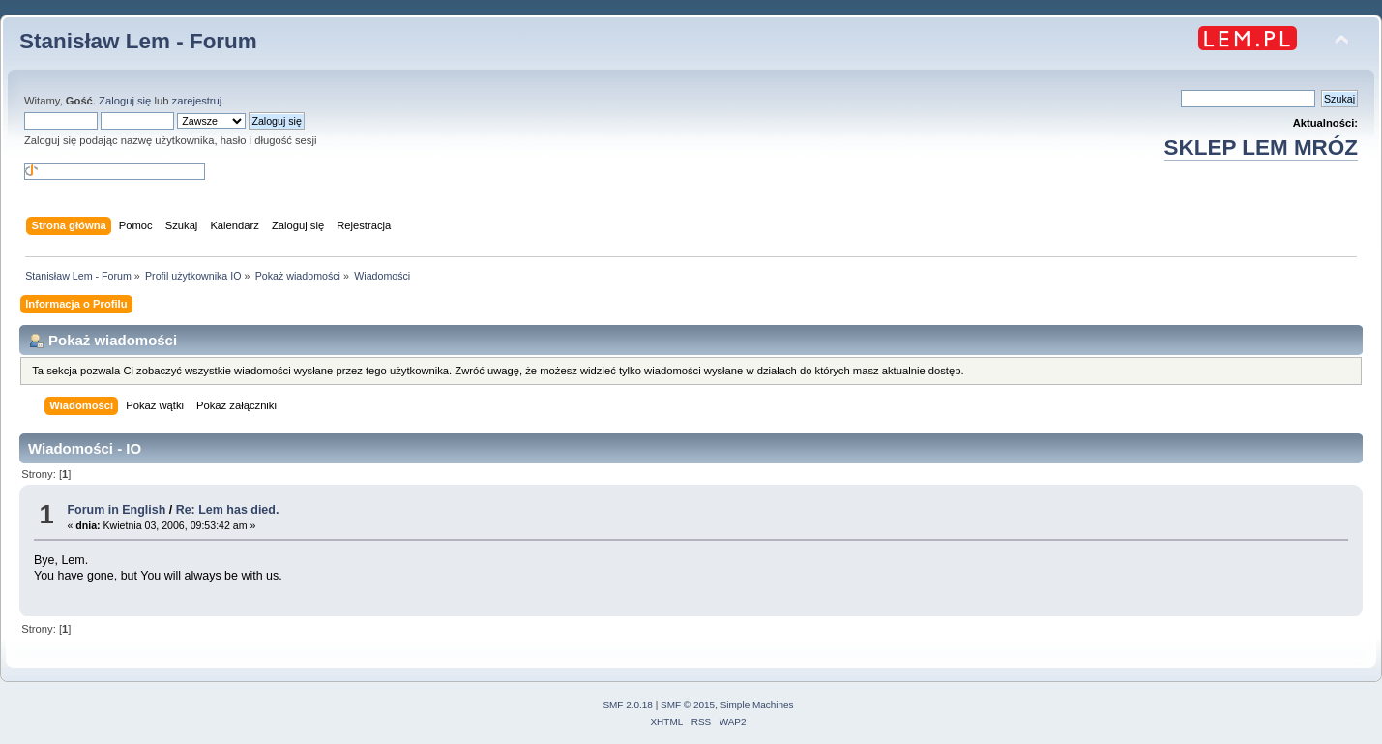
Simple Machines (757, 704)
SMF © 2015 (688, 704)
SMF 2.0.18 (628, 704)
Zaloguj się (125, 100)
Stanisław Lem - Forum (138, 41)
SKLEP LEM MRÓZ (1261, 147)
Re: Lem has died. (227, 510)
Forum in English (116, 510)
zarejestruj (197, 100)
